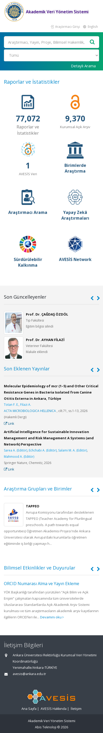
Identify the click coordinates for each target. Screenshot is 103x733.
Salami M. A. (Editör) (72, 450)
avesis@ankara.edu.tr (29, 674)
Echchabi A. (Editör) (43, 450)
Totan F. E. (11, 404)
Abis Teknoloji (45, 727)
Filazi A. (25, 404)
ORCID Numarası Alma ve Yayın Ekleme (41, 583)
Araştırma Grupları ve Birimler (38, 489)
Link (9, 423)
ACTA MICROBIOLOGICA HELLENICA (30, 411)
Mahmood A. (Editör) (19, 456)
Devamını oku (52, 617)
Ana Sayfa (28, 708)
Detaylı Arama (83, 65)
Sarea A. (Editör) (15, 450)
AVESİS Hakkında (54, 708)
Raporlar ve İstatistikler (32, 81)
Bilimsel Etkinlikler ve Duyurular (39, 568)
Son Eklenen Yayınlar (27, 368)
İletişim (76, 708)
